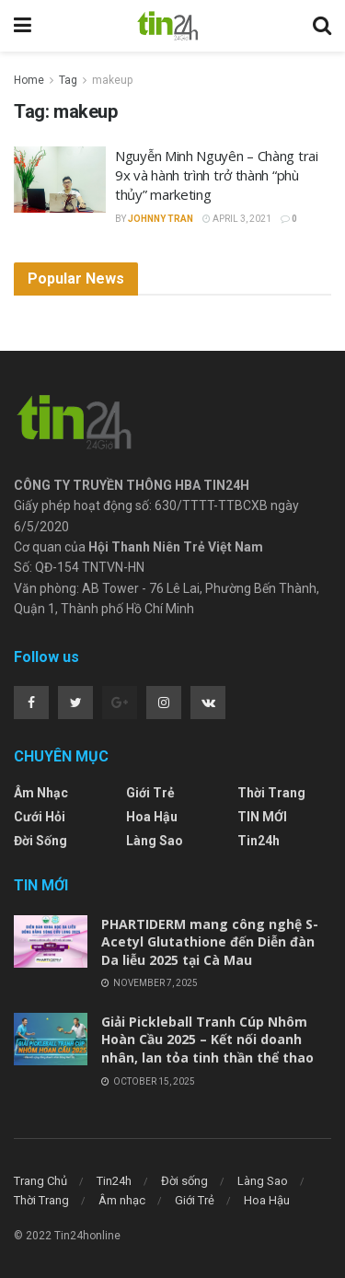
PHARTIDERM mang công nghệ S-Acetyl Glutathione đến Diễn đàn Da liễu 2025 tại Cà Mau (209, 942)
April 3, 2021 (236, 219)
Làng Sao (154, 840)
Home (29, 80)
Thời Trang (271, 792)
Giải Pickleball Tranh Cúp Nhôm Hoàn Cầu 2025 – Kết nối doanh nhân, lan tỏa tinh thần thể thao (207, 1039)
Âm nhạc (41, 792)
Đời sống (40, 840)
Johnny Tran (160, 219)
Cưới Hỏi (39, 816)
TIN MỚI (262, 816)
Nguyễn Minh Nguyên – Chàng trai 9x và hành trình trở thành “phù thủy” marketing (216, 174)
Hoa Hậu (152, 816)
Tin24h (258, 840)
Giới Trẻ (150, 792)
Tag (68, 80)
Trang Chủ (40, 1181)
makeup (112, 80)
